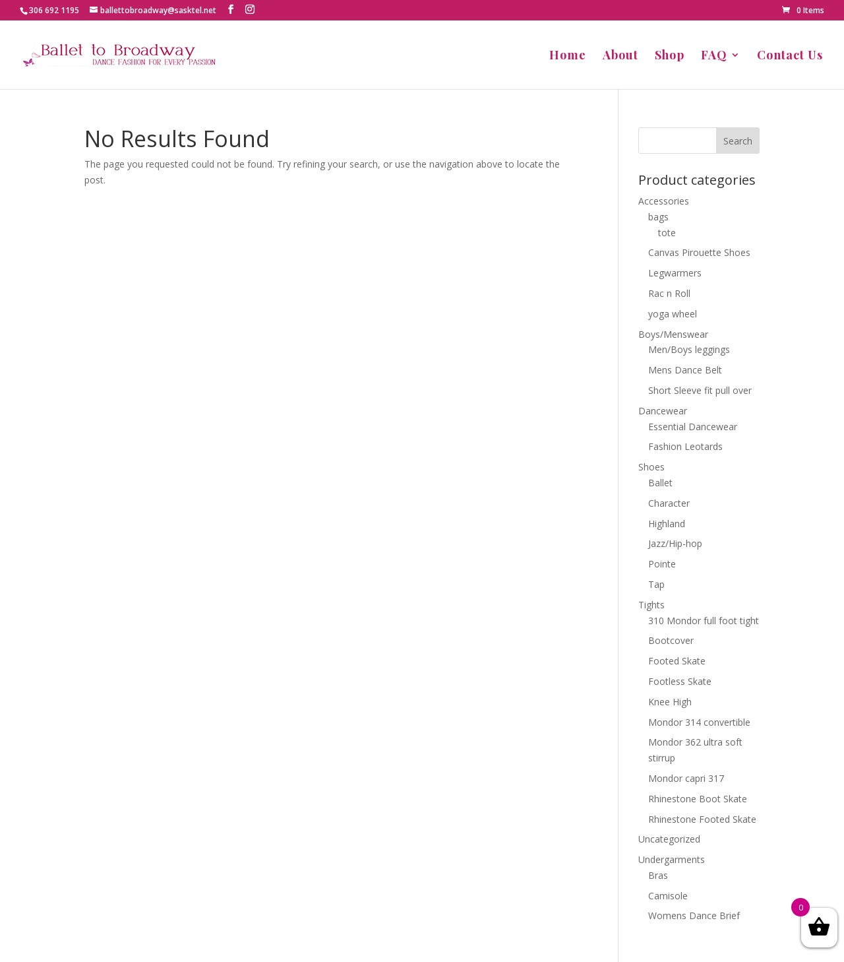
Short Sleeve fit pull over (700, 390)
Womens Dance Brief (694, 915)
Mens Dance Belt (685, 370)
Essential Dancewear (692, 426)
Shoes (651, 467)
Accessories (663, 201)
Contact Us (790, 56)
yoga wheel (672, 313)
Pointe (662, 564)
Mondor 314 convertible (699, 722)
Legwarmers (675, 273)
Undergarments (671, 859)
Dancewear (662, 410)
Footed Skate (677, 661)
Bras (658, 875)
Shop (669, 56)
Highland (666, 523)
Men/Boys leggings (689, 349)
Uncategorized (669, 839)
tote (667, 232)
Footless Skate (679, 681)
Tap (656, 584)
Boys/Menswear (673, 334)
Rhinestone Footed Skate (702, 819)
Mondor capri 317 (686, 778)
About (620, 56)
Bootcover (671, 640)
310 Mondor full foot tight (703, 620)
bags (658, 216)
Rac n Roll (669, 293)
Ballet (660, 482)
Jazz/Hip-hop (675, 543)
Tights (651, 604)
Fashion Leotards (685, 446)
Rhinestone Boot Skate (697, 798)
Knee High (670, 701)
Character (669, 503)
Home (567, 56)
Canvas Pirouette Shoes (699, 252)
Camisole (668, 895)
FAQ (714, 56)
